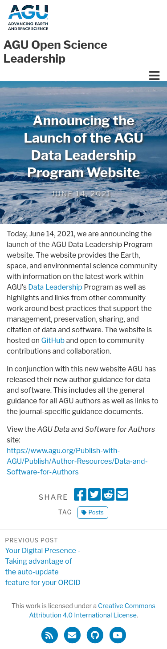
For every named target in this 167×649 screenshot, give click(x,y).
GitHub (53, 340)
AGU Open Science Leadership (56, 51)
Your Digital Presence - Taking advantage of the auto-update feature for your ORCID (44, 561)
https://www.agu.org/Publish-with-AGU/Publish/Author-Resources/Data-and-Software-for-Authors (77, 461)
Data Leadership (55, 287)
